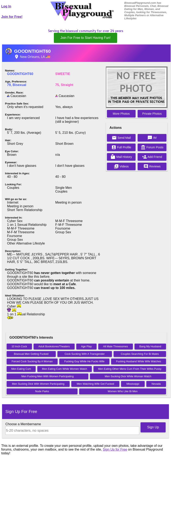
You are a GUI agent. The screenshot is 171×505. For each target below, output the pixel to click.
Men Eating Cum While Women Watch (64, 368)
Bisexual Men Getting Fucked (31, 353)
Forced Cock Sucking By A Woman (32, 361)
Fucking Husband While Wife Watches (138, 361)
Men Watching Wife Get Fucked (95, 383)
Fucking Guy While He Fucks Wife (84, 361)
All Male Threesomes (115, 346)
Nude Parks (42, 391)
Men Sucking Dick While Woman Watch (128, 376)
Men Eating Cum (21, 368)
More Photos (121, 113)
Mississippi (132, 383)
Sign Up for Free (115, 449)
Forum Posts (152, 147)
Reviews (151, 166)
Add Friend (152, 157)
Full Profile (121, 147)
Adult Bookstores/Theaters (54, 346)
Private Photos (152, 113)
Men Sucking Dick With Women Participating (38, 383)
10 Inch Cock (19, 346)
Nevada (156, 383)
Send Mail (121, 137)
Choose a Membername (23, 424)
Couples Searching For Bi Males (140, 353)
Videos (121, 166)
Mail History (121, 157)
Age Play (86, 346)
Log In (6, 6)
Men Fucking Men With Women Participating (47, 376)
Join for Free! (11, 16)
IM (151, 137)
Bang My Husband (150, 346)
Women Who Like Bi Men (122, 391)
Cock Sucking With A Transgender (85, 353)
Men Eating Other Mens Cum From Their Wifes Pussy (129, 368)
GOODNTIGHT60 (32, 51)
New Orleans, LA (32, 56)
